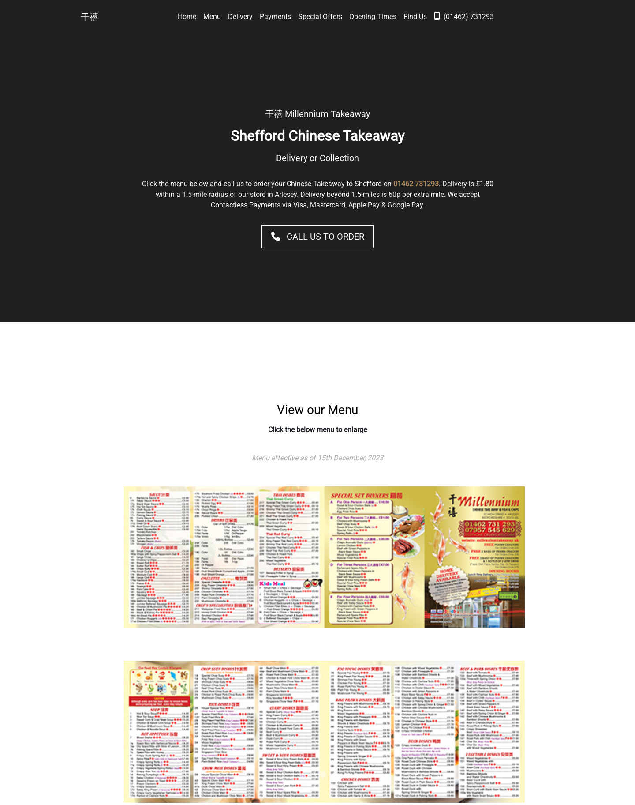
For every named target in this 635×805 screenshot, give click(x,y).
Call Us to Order (317, 236)
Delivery (240, 16)
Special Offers (320, 16)
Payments (275, 16)
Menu (212, 16)
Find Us (415, 16)
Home (187, 16)
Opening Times (372, 16)
